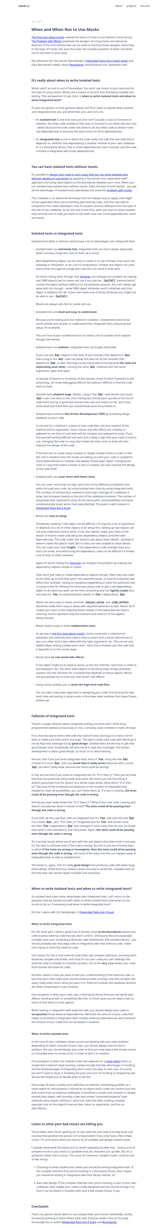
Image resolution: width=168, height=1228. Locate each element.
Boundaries (77, 65)
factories (85, 276)
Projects (131, 6)
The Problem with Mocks (47, 41)
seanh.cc (24, 6)
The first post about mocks (48, 37)
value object (113, 1061)
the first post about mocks (68, 633)
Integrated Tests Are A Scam (53, 508)
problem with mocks (119, 190)
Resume (145, 6)
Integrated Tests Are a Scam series (107, 61)
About (119, 6)
